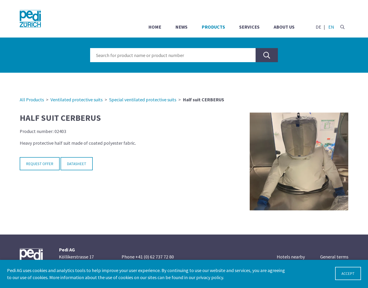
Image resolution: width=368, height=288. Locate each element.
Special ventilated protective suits (142, 99)
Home (154, 27)
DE (318, 27)
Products (213, 27)
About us (284, 27)
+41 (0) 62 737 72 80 (154, 257)
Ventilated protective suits (76, 99)
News (181, 27)
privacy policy (209, 277)
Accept (348, 273)
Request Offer (39, 163)
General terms (334, 257)
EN (331, 27)
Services (249, 27)
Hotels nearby (291, 257)
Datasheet (76, 163)
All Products (32, 99)
